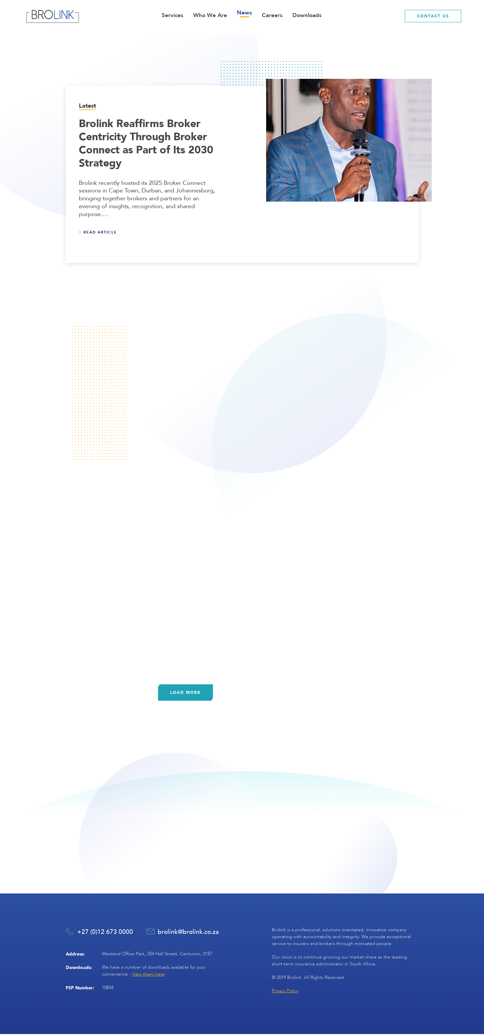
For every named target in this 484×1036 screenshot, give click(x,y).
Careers (272, 15)
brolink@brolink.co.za (188, 933)
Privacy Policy (285, 993)
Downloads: (79, 968)
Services (172, 15)
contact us (433, 16)
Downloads (307, 15)
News (244, 12)
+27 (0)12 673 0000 (105, 933)
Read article (100, 232)
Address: (75, 955)
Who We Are (210, 15)
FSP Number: (80, 989)
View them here (148, 976)
